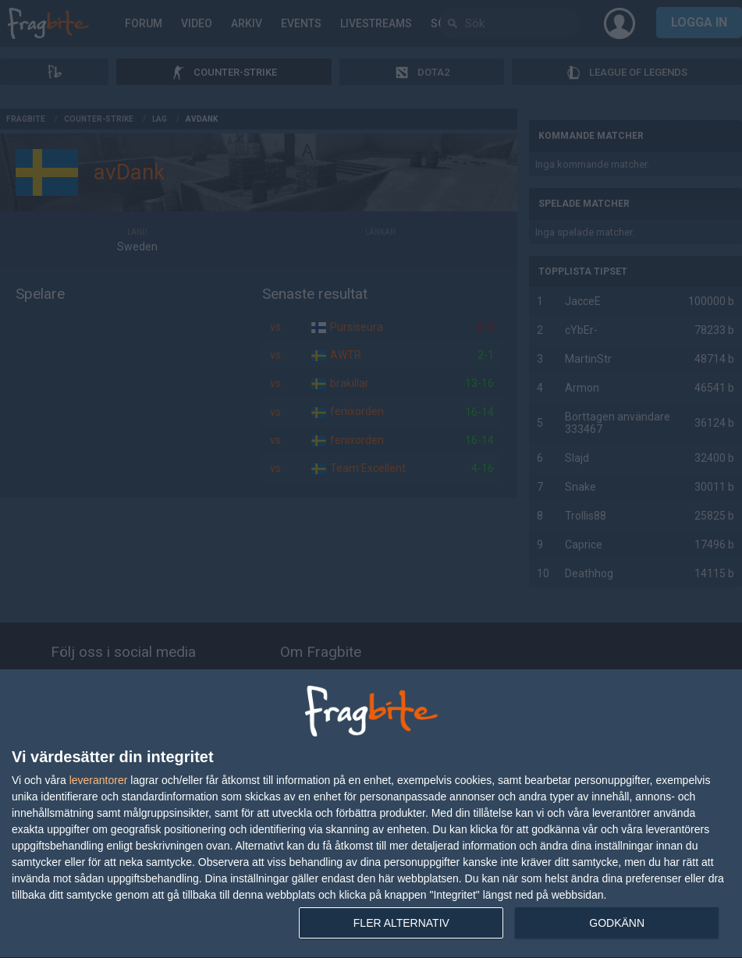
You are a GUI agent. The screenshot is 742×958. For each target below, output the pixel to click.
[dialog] (371, 814)
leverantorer (98, 780)
